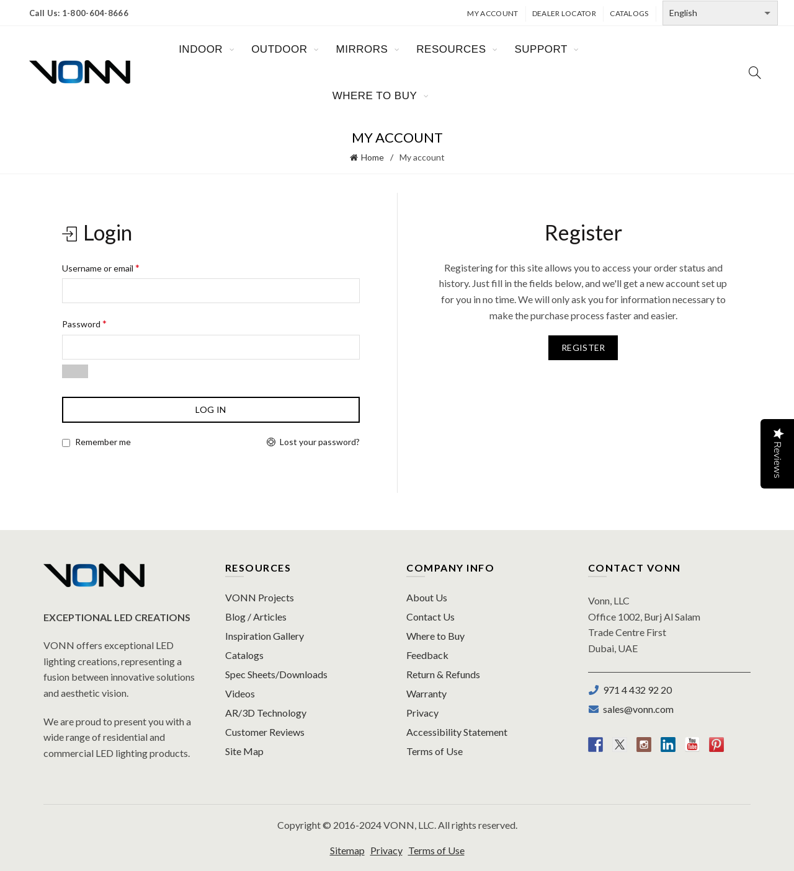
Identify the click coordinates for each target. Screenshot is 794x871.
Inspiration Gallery (264, 636)
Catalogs (629, 13)
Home (372, 157)
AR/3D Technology (265, 712)
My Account (492, 13)
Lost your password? (320, 441)
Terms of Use (434, 751)
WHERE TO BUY (374, 96)
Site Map (244, 751)
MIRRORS (362, 49)
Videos (240, 693)
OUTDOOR (279, 49)
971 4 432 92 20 (635, 690)
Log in (210, 409)
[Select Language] (720, 13)
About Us (426, 597)
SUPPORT (540, 49)
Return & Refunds (443, 674)
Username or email (101, 267)
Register (583, 347)
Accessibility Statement (456, 732)
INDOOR (201, 49)
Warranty (426, 693)
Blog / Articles (256, 616)
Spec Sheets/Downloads (276, 674)
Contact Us (430, 616)
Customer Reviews (265, 732)
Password (84, 323)
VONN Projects (259, 597)
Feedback (427, 655)
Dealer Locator (564, 13)
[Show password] (75, 371)
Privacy (422, 712)
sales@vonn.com (636, 709)
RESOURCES (451, 49)
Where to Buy (435, 636)
